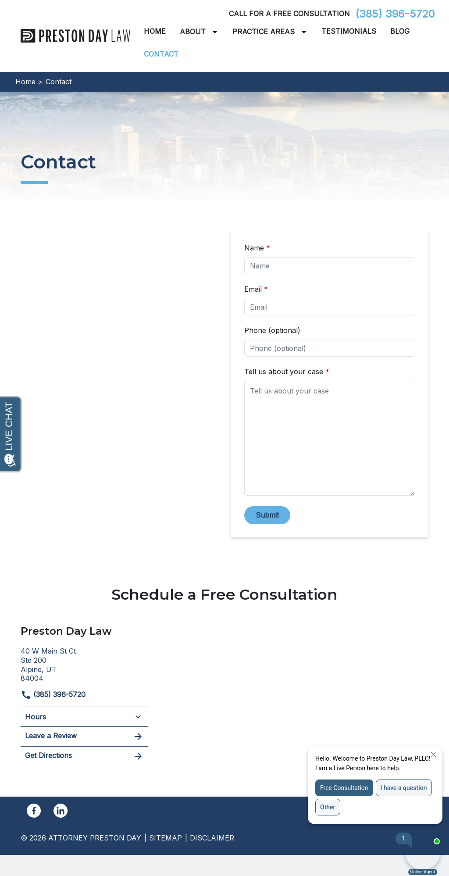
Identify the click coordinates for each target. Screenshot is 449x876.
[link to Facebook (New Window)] (34, 811)
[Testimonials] (348, 31)
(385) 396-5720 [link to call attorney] (395, 13)
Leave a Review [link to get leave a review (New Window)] (84, 736)
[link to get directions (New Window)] (84, 664)
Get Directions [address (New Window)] (84, 756)
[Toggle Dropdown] (216, 32)
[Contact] (161, 54)
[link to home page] (75, 35)
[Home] (155, 31)
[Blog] (400, 31)
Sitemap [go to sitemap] (165, 837)
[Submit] (267, 515)
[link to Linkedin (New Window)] (60, 811)
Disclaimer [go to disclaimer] (212, 837)
